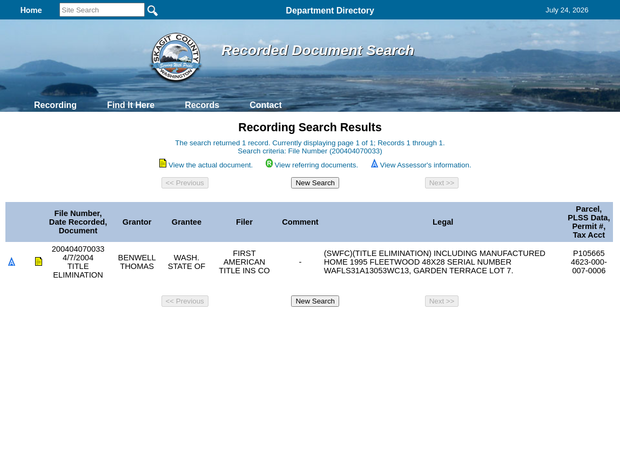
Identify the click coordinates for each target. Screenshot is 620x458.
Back (162, 325)
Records (202, 105)
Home (205, 325)
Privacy (305, 325)
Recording (55, 105)
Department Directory (330, 10)
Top (130, 325)
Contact (266, 105)
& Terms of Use (345, 325)
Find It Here (130, 105)
